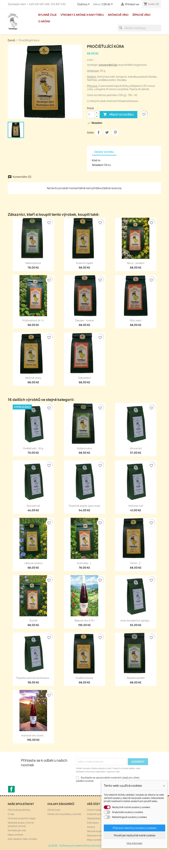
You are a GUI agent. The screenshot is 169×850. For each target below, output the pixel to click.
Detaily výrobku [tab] (104, 152)
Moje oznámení (95, 839)
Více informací (134, 843)
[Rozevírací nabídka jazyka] (84, 4)
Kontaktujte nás (17, 830)
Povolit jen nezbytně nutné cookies (134, 835)
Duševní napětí (84, 263)
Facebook (11, 789)
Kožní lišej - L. (84, 563)
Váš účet (93, 804)
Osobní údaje (94, 809)
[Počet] (91, 114)
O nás (11, 814)
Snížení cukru (84, 448)
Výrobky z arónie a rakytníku (82, 15)
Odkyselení (84, 377)
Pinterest (115, 132)
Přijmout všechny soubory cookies (134, 828)
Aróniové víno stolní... (33, 735)
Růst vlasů (135, 320)
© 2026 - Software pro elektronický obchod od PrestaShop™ (85, 845)
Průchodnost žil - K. (33, 320)
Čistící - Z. (135, 563)
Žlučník (33, 620)
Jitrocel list (136, 448)
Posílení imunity (84, 677)
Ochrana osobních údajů (21, 818)
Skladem (97, 165)
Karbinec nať (135, 505)
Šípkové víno (141, 15)
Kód (94, 160)
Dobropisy (93, 822)
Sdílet (98, 132)
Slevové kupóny (96, 831)
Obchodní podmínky (19, 809)
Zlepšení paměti (136, 677)
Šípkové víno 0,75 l (84, 620)
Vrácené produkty (97, 814)
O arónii (44, 21)
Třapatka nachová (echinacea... (33, 677)
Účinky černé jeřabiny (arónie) (64, 814)
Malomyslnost (33, 263)
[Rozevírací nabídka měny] (108, 4)
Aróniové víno (118, 15)
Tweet (107, 132)
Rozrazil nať (33, 505)
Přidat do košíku (118, 114)
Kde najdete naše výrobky (22, 838)
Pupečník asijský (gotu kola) (84, 505)
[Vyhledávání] (139, 28)
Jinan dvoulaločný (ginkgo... (135, 620)
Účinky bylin (54, 809)
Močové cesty (33, 377)
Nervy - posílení (135, 263)
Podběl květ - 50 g (33, 448)
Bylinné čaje (47, 15)
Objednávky (93, 818)
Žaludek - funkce (84, 320)
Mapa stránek (15, 834)
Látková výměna (33, 563)
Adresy (91, 826)
